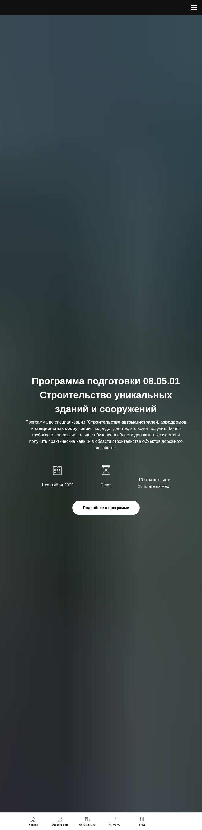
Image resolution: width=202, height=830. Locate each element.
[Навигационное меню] (194, 7)
